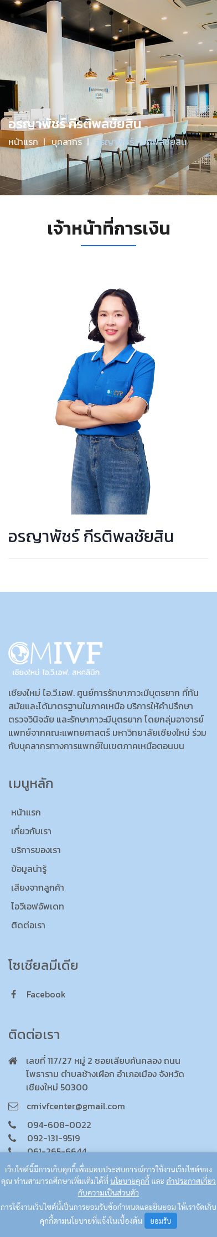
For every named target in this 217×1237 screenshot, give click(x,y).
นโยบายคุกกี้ (129, 1181)
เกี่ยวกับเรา (31, 831)
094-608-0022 (59, 1124)
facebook (38, 994)
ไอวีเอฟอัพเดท (37, 906)
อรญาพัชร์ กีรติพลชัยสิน (141, 141)
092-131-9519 (53, 1138)
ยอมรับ (161, 1220)
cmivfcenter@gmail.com (76, 1106)
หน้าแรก (23, 141)
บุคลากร (66, 141)
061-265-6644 (56, 1151)
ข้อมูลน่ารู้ (28, 868)
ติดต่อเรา (28, 925)
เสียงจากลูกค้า (37, 887)
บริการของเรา (36, 849)
